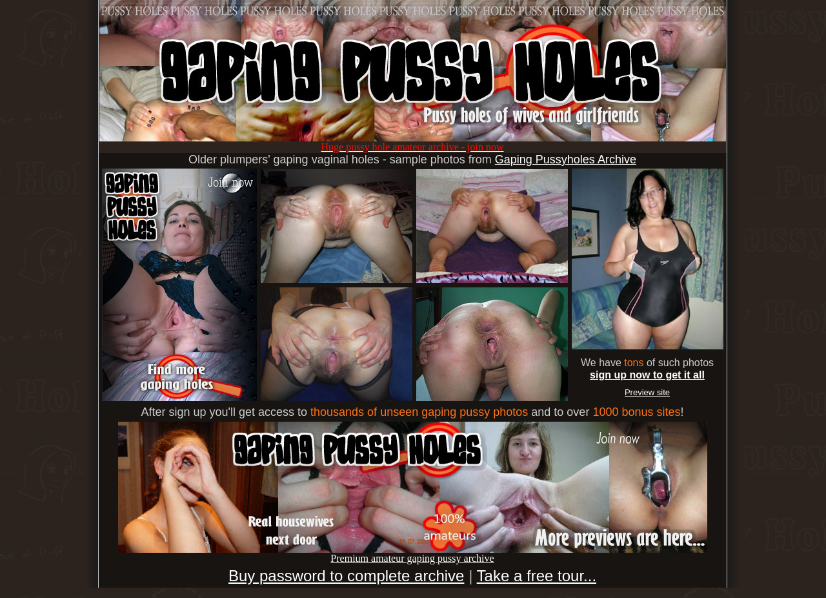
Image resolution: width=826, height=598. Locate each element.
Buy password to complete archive (346, 575)
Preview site (647, 392)
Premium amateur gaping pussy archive (412, 554)
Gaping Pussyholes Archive (565, 159)
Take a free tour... (536, 575)
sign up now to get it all (647, 374)
